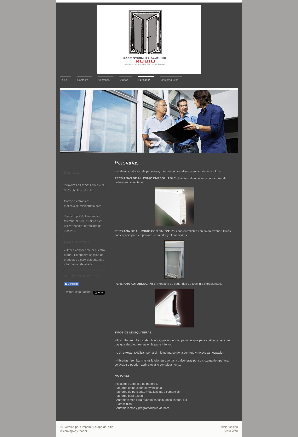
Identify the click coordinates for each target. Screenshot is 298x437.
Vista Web (231, 431)
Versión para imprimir (76, 426)
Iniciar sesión (229, 426)
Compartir (71, 284)
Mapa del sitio (104, 426)
